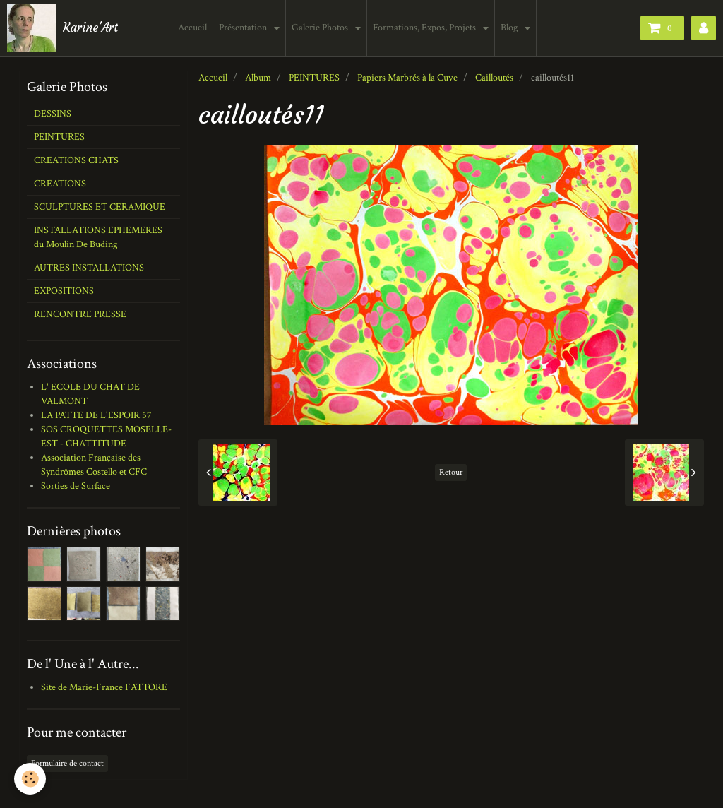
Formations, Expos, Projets (426, 27)
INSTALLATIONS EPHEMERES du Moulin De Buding (98, 237)
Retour (450, 472)
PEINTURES (314, 77)
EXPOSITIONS (64, 291)
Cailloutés (494, 77)
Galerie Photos (321, 27)
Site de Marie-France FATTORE (104, 687)
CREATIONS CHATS (76, 160)
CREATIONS (60, 183)
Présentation (245, 27)
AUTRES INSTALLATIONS (89, 267)
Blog (510, 27)
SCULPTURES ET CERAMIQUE (99, 207)
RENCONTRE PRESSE (80, 314)
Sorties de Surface (75, 486)
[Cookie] (30, 779)
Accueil (193, 27)
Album (258, 77)
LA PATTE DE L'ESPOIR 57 (96, 415)
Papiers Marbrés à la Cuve (407, 77)
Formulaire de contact (67, 763)
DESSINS (52, 113)
